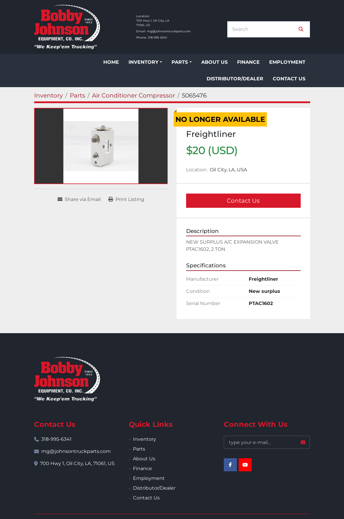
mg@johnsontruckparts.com (169, 31)
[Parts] (77, 95)
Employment (287, 62)
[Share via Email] (79, 199)
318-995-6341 (157, 37)
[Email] (267, 442)
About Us (214, 62)
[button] (145, 62)
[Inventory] (48, 95)
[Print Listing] (126, 199)
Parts (180, 62)
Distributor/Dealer (235, 79)
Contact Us (289, 79)
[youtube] (245, 464)
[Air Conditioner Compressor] (133, 95)
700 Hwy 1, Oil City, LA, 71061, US (77, 463)
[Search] (264, 29)
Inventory (143, 62)
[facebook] (230, 464)
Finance (248, 62)
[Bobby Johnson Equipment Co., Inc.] (67, 379)
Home (111, 62)
